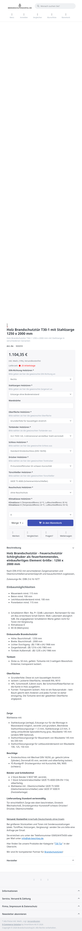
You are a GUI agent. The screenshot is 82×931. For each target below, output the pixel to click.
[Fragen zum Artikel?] (49, 534)
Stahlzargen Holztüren (20, 385)
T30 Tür (58, 843)
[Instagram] (41, 880)
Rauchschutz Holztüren (20, 487)
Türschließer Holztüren (20, 472)
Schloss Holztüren (17, 442)
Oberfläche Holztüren (19, 412)
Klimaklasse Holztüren (20, 499)
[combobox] (55, 6)
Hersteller (12, 860)
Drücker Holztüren (18, 457)
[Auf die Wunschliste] (16, 534)
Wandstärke (15, 400)
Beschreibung (14, 547)
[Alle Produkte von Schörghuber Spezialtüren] (7, 325)
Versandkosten (33, 921)
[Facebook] (34, 880)
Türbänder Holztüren (19, 427)
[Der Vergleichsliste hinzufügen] (32, 534)
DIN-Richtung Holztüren (20, 370)
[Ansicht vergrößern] (45, 54)
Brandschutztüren (53, 851)
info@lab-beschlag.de (32, 838)
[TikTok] (48, 880)
